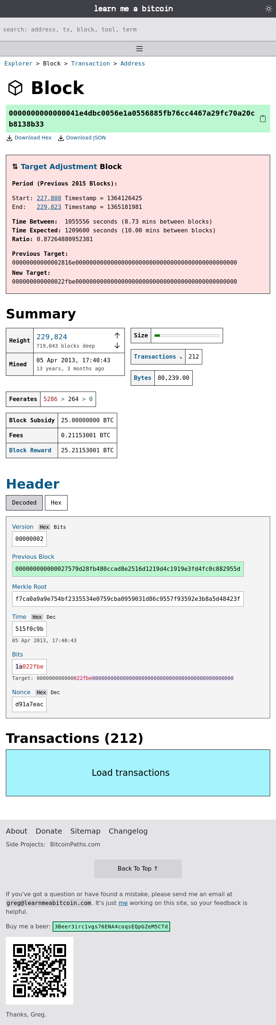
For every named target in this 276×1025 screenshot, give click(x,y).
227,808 (49, 198)
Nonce (21, 692)
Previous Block (33, 556)
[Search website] (138, 29)
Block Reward (30, 450)
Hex (56, 502)
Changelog (128, 831)
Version (23, 526)
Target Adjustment (59, 166)
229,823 (49, 206)
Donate (49, 831)
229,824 (52, 336)
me (122, 902)
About (16, 831)
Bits (60, 527)
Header (33, 483)
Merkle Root (29, 586)
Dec (51, 617)
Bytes (143, 377)
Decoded (24, 502)
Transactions (155, 356)
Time (19, 616)
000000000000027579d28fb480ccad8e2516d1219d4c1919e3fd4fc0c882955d (128, 568)
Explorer (18, 63)
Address (132, 63)
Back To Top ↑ (138, 868)
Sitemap (85, 831)
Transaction (90, 63)
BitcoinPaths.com (75, 844)
